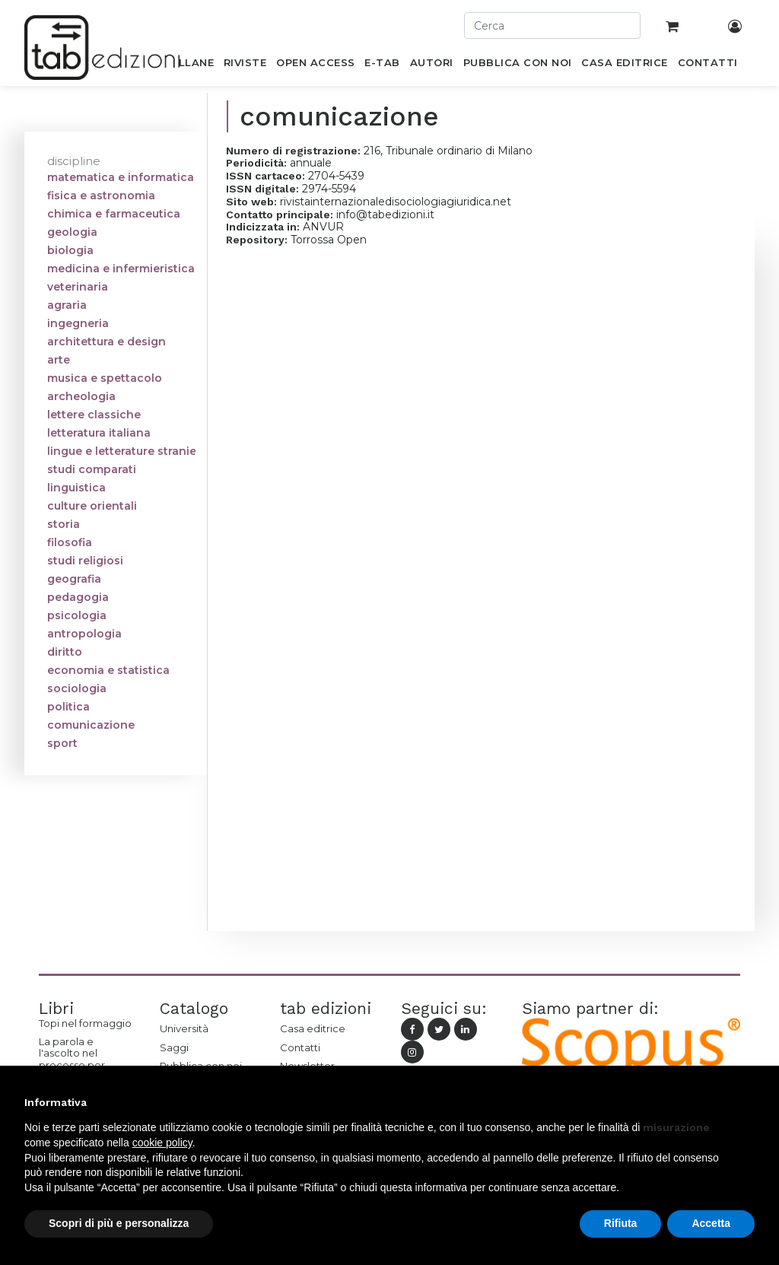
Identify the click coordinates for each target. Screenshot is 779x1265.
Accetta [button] (711, 1223)
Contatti (300, 1047)
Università (184, 1028)
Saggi (174, 1047)
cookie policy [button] (162, 1142)
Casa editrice (312, 1028)
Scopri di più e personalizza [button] (119, 1223)
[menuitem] (187, 65)
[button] (747, 1102)
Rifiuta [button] (621, 1223)
